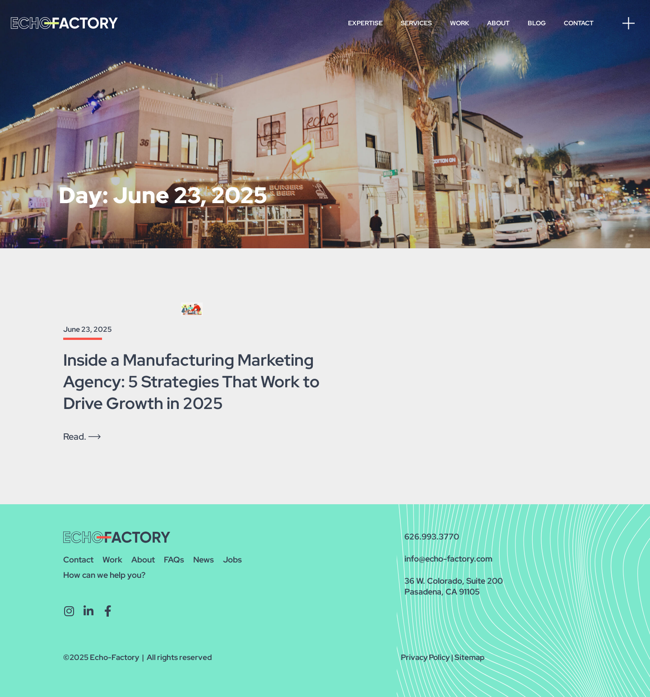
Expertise (365, 23)
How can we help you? (104, 575)
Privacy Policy (425, 657)
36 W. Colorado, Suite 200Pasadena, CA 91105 (453, 586)
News (203, 559)
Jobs (232, 559)
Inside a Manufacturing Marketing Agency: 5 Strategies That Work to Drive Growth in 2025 (191, 381)
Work (459, 23)
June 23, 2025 (87, 329)
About (498, 23)
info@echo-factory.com (448, 558)
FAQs (174, 559)
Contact (579, 23)
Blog (537, 23)
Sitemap (470, 657)
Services (416, 23)
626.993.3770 (431, 536)
